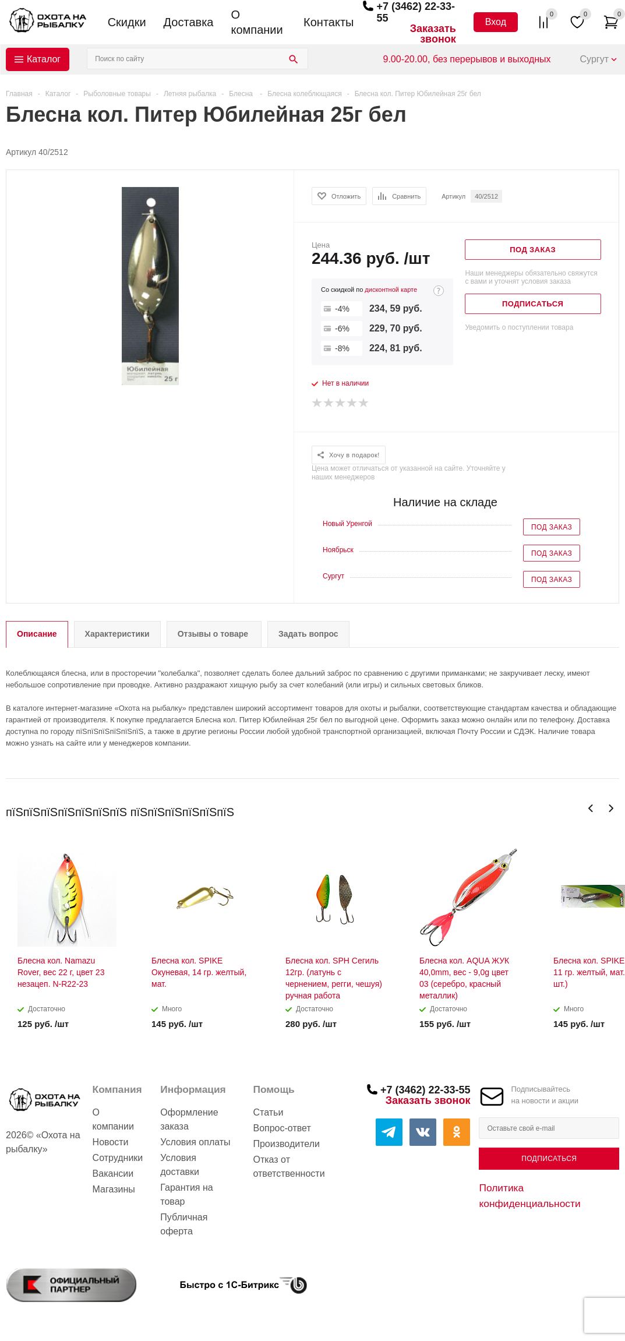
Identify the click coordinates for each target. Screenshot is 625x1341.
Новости (111, 1142)
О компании (257, 22)
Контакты (328, 22)
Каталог (44, 59)
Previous (590, 808)
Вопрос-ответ (281, 1128)
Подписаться (549, 1159)
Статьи (268, 1112)
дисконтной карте (391, 289)
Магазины (114, 1189)
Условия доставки (179, 1165)
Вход (495, 22)
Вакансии (113, 1173)
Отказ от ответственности (288, 1166)
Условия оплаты (195, 1142)
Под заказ (551, 527)
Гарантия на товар (186, 1194)
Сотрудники (118, 1158)
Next (610, 808)
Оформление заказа (189, 1119)
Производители (286, 1144)
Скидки (127, 22)
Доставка (189, 22)
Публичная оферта (183, 1224)
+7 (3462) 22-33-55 (425, 1090)
